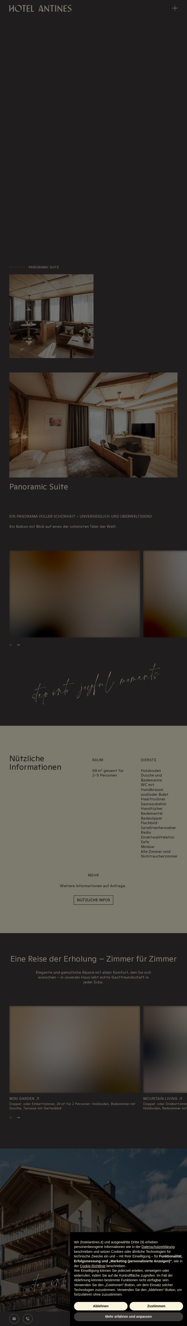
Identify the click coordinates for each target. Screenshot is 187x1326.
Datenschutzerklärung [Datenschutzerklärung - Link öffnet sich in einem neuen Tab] (158, 1247)
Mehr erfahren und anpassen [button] (128, 1316)
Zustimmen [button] (156, 1306)
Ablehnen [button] (101, 1306)
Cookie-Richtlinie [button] (92, 1266)
